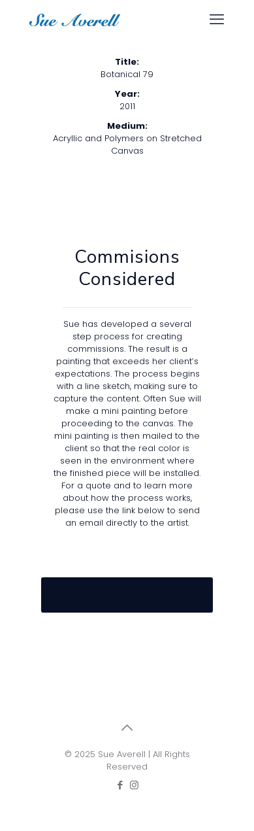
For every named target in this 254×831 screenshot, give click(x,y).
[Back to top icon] (127, 727)
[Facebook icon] (120, 785)
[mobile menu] (217, 19)
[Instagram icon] (134, 785)
